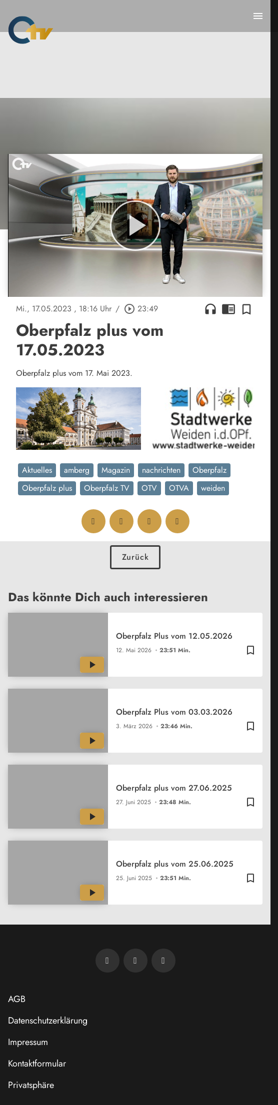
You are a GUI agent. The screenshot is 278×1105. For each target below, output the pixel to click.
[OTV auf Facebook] (136, 961)
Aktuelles (37, 470)
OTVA (179, 488)
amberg (77, 470)
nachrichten (161, 470)
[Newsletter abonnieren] (108, 961)
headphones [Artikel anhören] (211, 309)
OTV (149, 488)
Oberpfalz (209, 470)
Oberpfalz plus (47, 488)
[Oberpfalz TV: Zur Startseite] (31, 30)
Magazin (116, 470)
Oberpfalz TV (107, 488)
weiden (213, 488)
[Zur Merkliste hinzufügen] (246, 309)
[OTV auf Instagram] (164, 961)
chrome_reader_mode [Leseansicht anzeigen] (229, 309)
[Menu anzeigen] (258, 16)
